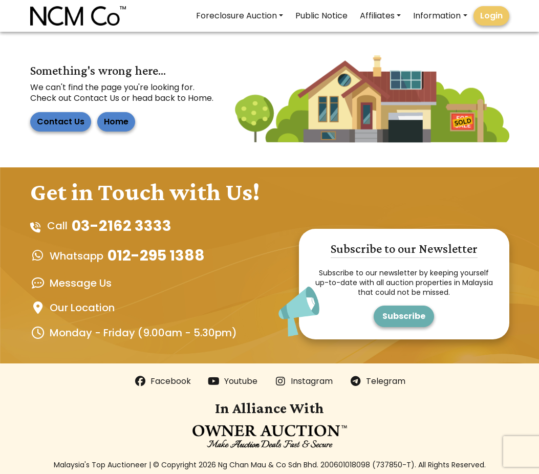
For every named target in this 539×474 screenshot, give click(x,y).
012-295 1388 (156, 256)
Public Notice (321, 15)
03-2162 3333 (121, 226)
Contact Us (60, 121)
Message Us (81, 283)
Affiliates (377, 15)
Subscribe (403, 316)
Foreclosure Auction (236, 15)
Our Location (82, 307)
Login (491, 15)
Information (437, 15)
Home (116, 121)
